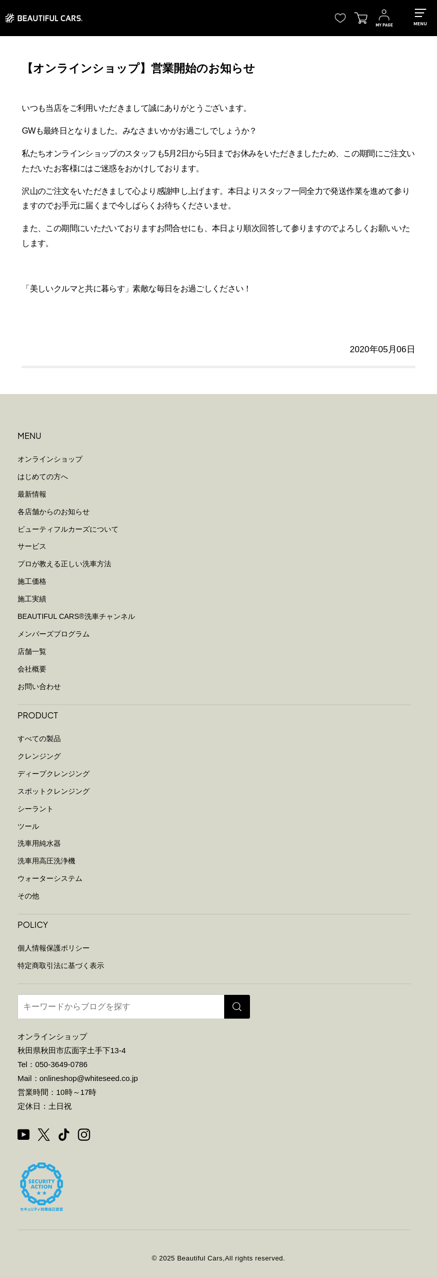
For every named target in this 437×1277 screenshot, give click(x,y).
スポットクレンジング (54, 791)
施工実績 (32, 599)
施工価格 (32, 581)
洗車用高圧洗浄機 (46, 861)
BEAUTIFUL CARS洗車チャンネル (76, 616)
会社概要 (32, 669)
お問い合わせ (39, 686)
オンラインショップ (50, 459)
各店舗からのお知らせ (54, 511)
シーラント (36, 809)
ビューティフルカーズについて (68, 529)
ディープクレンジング (54, 774)
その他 (28, 896)
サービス (32, 546)
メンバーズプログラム (54, 634)
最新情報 (32, 494)
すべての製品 (39, 738)
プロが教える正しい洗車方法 (64, 564)
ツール (28, 826)
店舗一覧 (32, 651)
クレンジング (39, 756)
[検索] (237, 1007)
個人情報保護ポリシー (54, 948)
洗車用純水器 (39, 843)
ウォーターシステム (50, 878)
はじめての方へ (43, 476)
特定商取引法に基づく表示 (61, 965)
